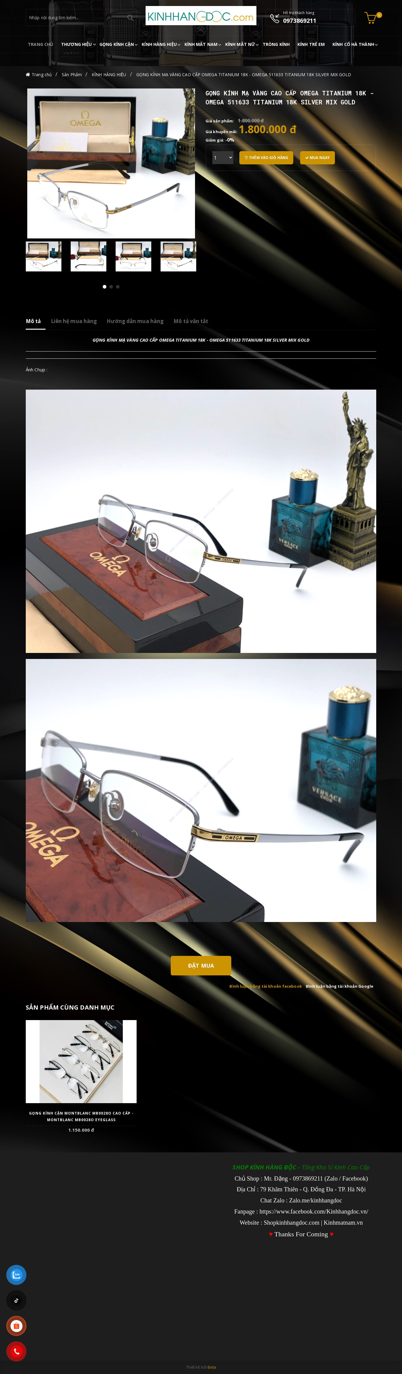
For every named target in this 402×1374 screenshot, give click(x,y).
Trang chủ (42, 74)
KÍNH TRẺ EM (311, 44)
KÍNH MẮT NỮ (240, 44)
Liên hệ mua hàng (74, 321)
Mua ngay (317, 157)
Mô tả (33, 321)
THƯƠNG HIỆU (76, 44)
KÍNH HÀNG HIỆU (109, 74)
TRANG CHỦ (40, 44)
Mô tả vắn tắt (190, 321)
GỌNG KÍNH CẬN (116, 44)
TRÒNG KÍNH (276, 44)
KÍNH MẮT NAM (201, 44)
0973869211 (299, 20)
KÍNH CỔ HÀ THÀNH (353, 44)
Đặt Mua (201, 965)
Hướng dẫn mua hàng (135, 321)
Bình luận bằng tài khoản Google (339, 986)
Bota (212, 1367)
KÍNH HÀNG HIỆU (159, 44)
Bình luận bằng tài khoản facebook (265, 986)
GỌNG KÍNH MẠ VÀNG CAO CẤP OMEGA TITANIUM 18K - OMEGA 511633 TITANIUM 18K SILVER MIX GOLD (243, 74)
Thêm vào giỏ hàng (266, 157)
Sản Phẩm (72, 74)
